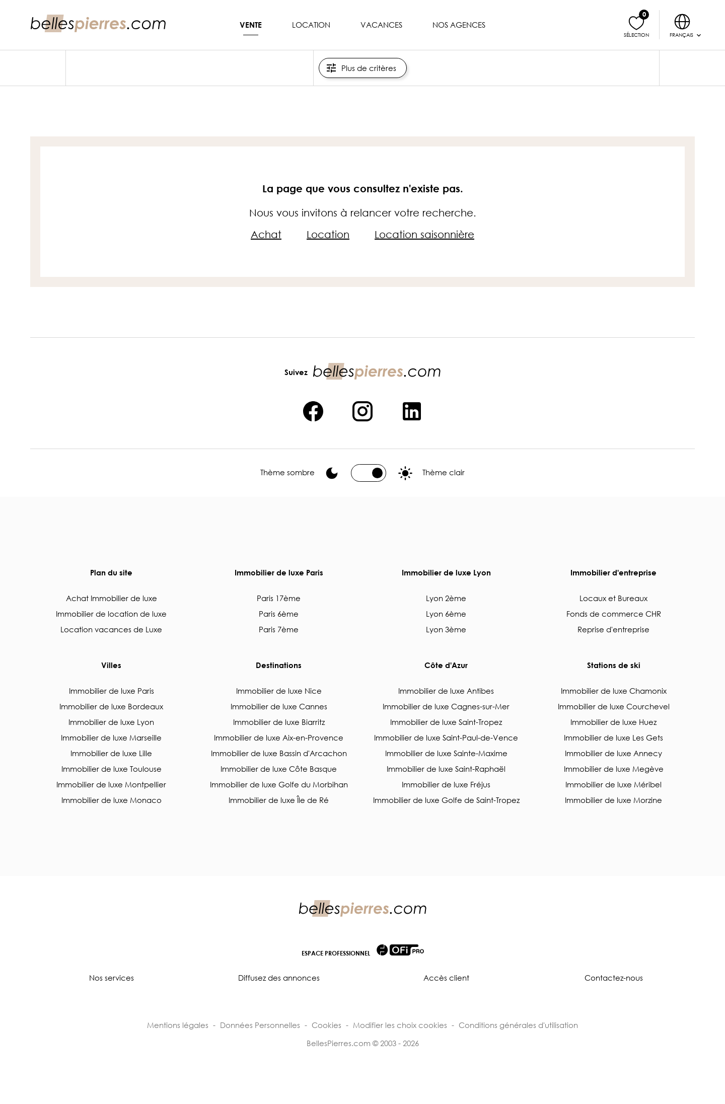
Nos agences (458, 25)
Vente (251, 24)
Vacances (381, 25)
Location (311, 25)
